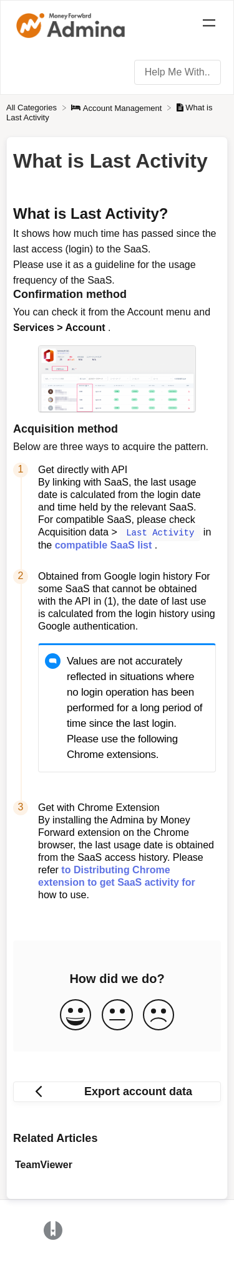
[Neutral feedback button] (117, 1015)
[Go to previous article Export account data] (117, 1091)
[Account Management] (117, 107)
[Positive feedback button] (75, 1015)
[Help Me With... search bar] (177, 72)
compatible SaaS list (103, 544)
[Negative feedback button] (158, 1015)
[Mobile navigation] (209, 25)
